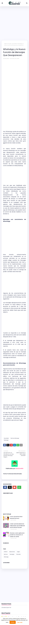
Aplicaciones (12, 551)
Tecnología (12, 554)
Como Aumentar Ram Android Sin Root (16, 517)
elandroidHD (6, 58)
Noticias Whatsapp (15, 438)
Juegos (18, 551)
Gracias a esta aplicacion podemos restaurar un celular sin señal (17, 534)
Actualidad (14, 43)
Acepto (13, 622)
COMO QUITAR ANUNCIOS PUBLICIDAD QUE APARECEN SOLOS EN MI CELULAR (17, 525)
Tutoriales (18, 554)
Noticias (6, 554)
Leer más (19, 622)
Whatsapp (6, 440)
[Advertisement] (14, 23)
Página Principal (7, 43)
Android (5, 551)
